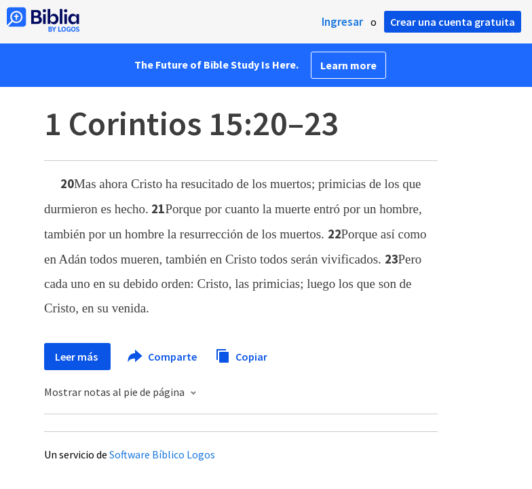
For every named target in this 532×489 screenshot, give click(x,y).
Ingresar (342, 21)
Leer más (77, 356)
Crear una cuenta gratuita (452, 22)
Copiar (241, 355)
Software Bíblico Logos (162, 454)
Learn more (348, 65)
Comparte (163, 356)
